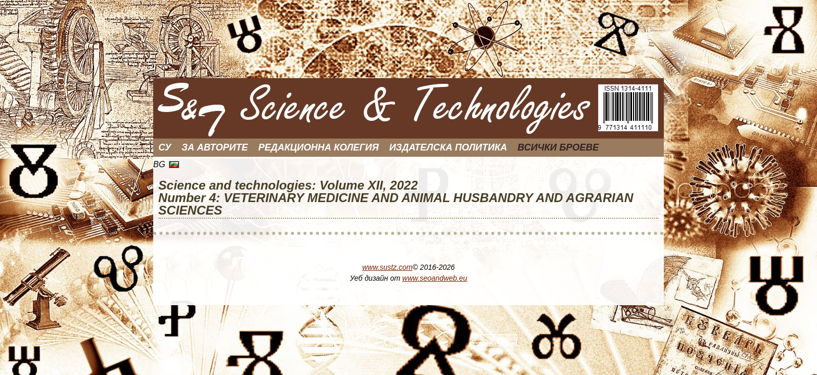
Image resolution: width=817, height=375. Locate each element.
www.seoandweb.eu (434, 278)
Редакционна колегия (318, 147)
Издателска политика (448, 147)
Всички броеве (558, 147)
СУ (164, 147)
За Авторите (215, 147)
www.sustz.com (387, 267)
